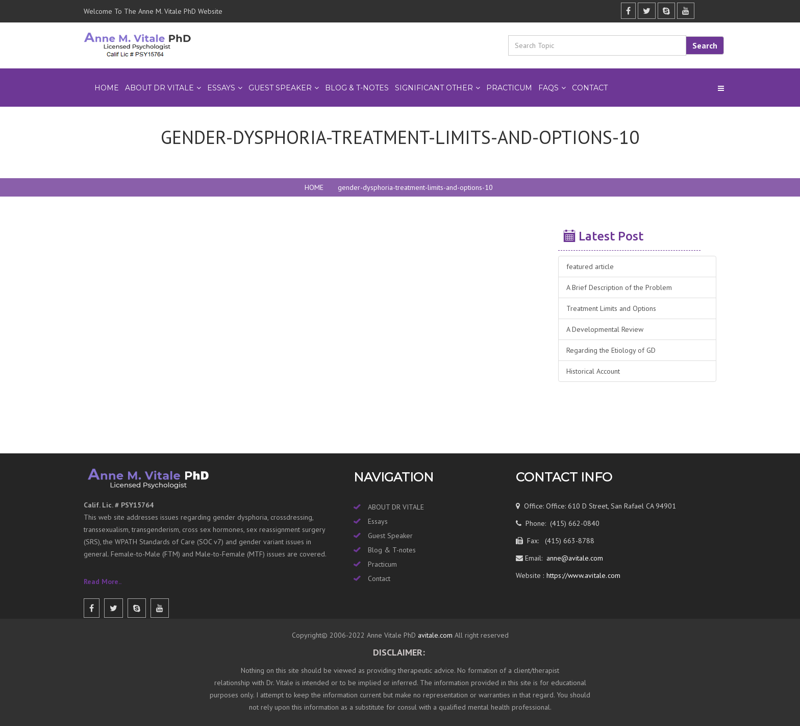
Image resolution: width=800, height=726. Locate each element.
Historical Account (593, 371)
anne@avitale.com (573, 558)
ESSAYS (221, 87)
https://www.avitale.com (582, 575)
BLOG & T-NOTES (357, 87)
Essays (378, 521)
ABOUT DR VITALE (159, 87)
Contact (590, 87)
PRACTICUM (509, 87)
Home (106, 87)
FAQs (548, 87)
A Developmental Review (604, 329)
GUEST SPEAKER (280, 87)
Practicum (382, 564)
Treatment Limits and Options (611, 308)
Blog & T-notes (392, 549)
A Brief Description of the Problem (619, 287)
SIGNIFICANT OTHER (434, 87)
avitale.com (434, 635)
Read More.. (102, 581)
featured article (590, 266)
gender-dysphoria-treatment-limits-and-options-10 (415, 187)
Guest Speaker (390, 535)
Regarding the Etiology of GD (611, 350)
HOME (314, 187)
